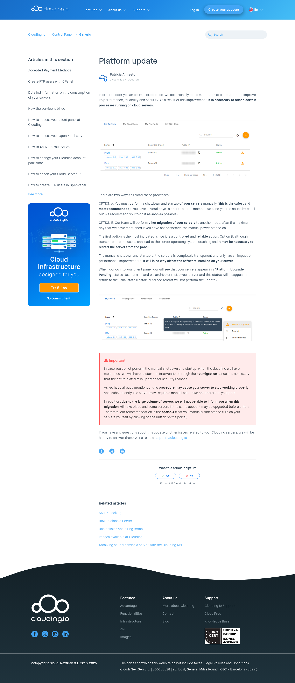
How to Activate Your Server (49, 147)
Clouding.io (36, 34)
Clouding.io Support (220, 606)
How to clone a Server (115, 521)
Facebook (101, 451)
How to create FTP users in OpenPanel (57, 185)
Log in (194, 10)
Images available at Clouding (120, 537)
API (122, 629)
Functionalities (131, 613)
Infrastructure (130, 621)
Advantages (129, 606)
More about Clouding (178, 606)
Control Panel (62, 34)
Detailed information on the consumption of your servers (59, 95)
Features (90, 10)
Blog (165, 621)
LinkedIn (122, 451)
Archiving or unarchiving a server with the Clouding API (140, 545)
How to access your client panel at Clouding (54, 122)
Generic (85, 34)
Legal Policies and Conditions (227, 663)
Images (125, 637)
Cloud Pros (213, 613)
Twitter (111, 451)
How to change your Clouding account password (57, 160)
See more (35, 194)
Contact (168, 613)
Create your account (223, 9)
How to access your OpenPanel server (57, 136)
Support (139, 10)
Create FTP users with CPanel (50, 81)
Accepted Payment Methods (49, 70)
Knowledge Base (217, 621)
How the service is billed (46, 108)
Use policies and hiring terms (121, 529)
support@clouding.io (171, 438)
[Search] (236, 34)
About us (114, 10)
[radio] (165, 476)
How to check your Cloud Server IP (54, 174)
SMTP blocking (110, 513)
